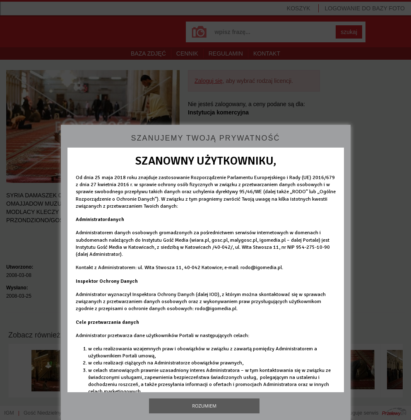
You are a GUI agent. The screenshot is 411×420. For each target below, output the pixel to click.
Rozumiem (204, 406)
